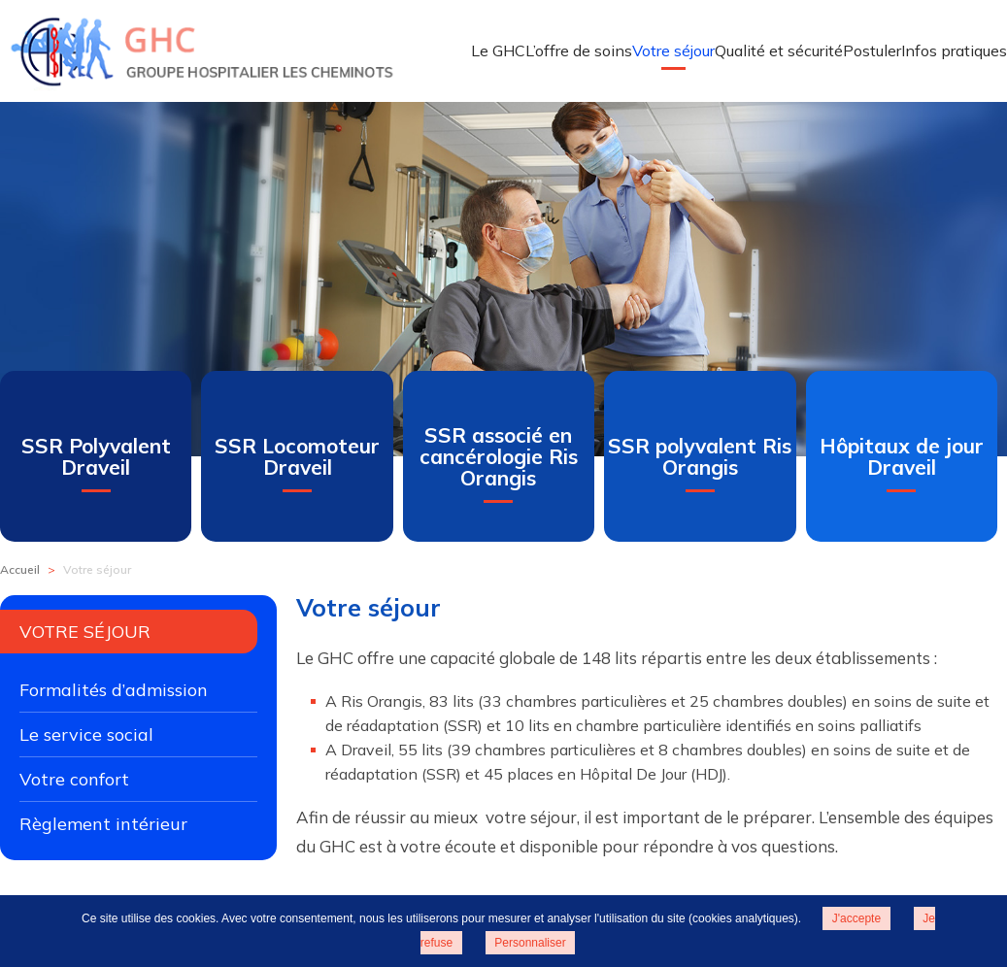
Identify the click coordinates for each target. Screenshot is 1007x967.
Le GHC (498, 50)
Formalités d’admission (113, 690)
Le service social (86, 734)
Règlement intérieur (103, 824)
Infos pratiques (954, 50)
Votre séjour (673, 50)
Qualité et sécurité (779, 50)
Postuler (872, 50)
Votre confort (74, 779)
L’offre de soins (578, 50)
